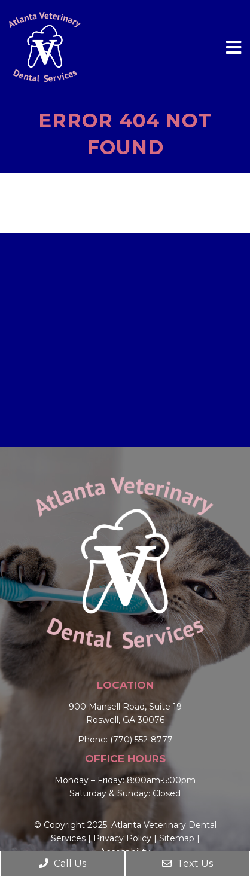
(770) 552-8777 (141, 739)
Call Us (62, 863)
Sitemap (176, 838)
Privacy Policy (122, 838)
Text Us (187, 863)
